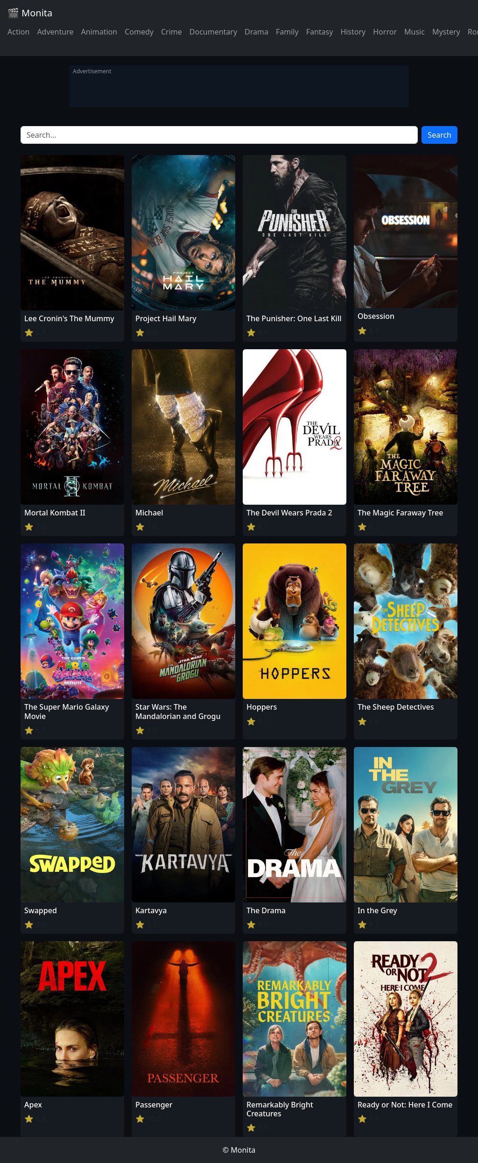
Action (18, 32)
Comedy (139, 32)
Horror (385, 32)
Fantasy (319, 32)
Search (439, 135)
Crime (171, 32)
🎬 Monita (29, 13)
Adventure (55, 32)
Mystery (446, 32)
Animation (99, 32)
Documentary (213, 32)
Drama (256, 32)
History (353, 32)
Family (287, 32)
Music (414, 32)
